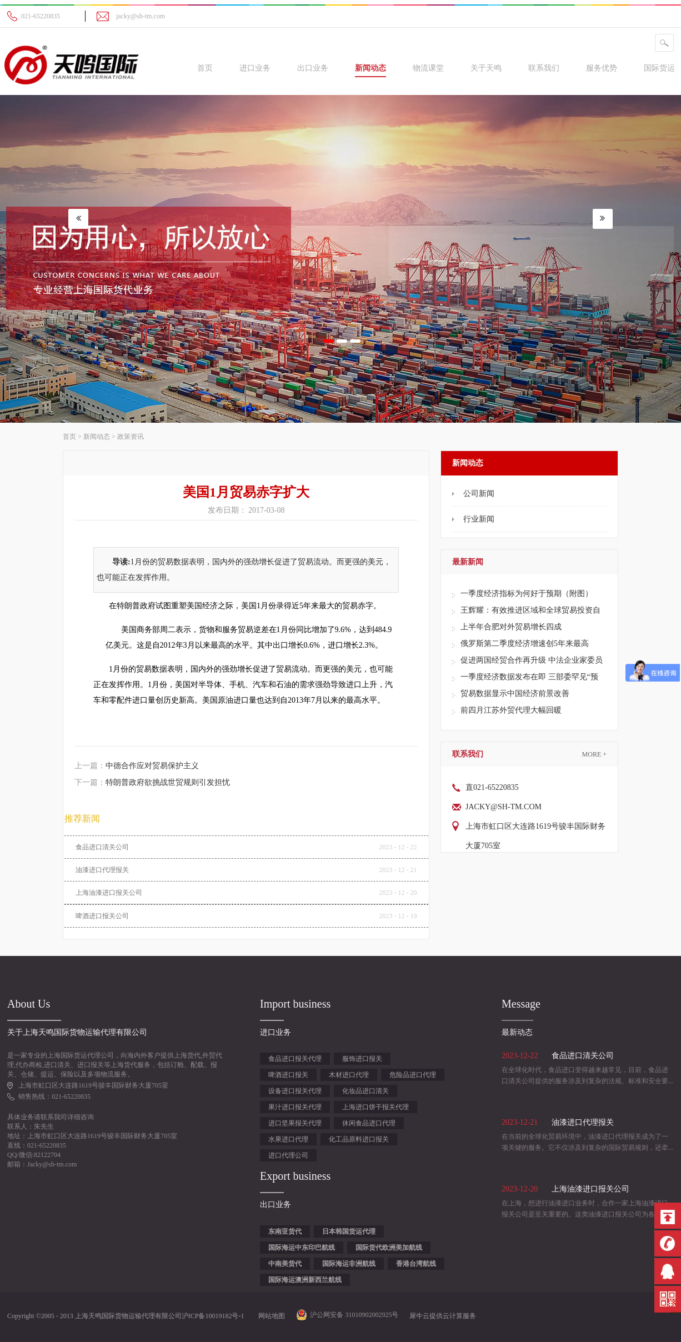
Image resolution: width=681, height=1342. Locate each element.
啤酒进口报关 (288, 1075)
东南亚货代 (285, 1231)
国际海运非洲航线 (348, 1264)
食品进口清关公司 (102, 847)
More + (594, 754)
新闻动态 (96, 436)
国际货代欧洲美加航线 (388, 1247)
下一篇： (152, 782)
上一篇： (136, 766)
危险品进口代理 (412, 1075)
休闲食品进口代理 (368, 1123)
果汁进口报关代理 (295, 1107)
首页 (205, 68)
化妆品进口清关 (365, 1091)
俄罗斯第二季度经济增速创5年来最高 (524, 643)
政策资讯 (130, 436)
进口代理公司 (288, 1155)
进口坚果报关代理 (295, 1123)
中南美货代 (285, 1264)
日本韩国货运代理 (348, 1231)
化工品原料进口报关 (359, 1139)
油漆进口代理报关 (102, 870)
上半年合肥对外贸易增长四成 (511, 627)
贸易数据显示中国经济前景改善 (514, 693)
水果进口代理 (288, 1139)
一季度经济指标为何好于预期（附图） (526, 593)
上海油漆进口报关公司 (109, 893)
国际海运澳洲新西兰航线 (305, 1280)
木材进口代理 (349, 1075)
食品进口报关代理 (295, 1059)
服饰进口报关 (362, 1059)
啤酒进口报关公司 (102, 916)
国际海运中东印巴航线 (301, 1247)
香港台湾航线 (416, 1264)
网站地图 (270, 1316)
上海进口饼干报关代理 (375, 1107)
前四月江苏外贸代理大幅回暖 (511, 710)
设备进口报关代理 (295, 1091)
